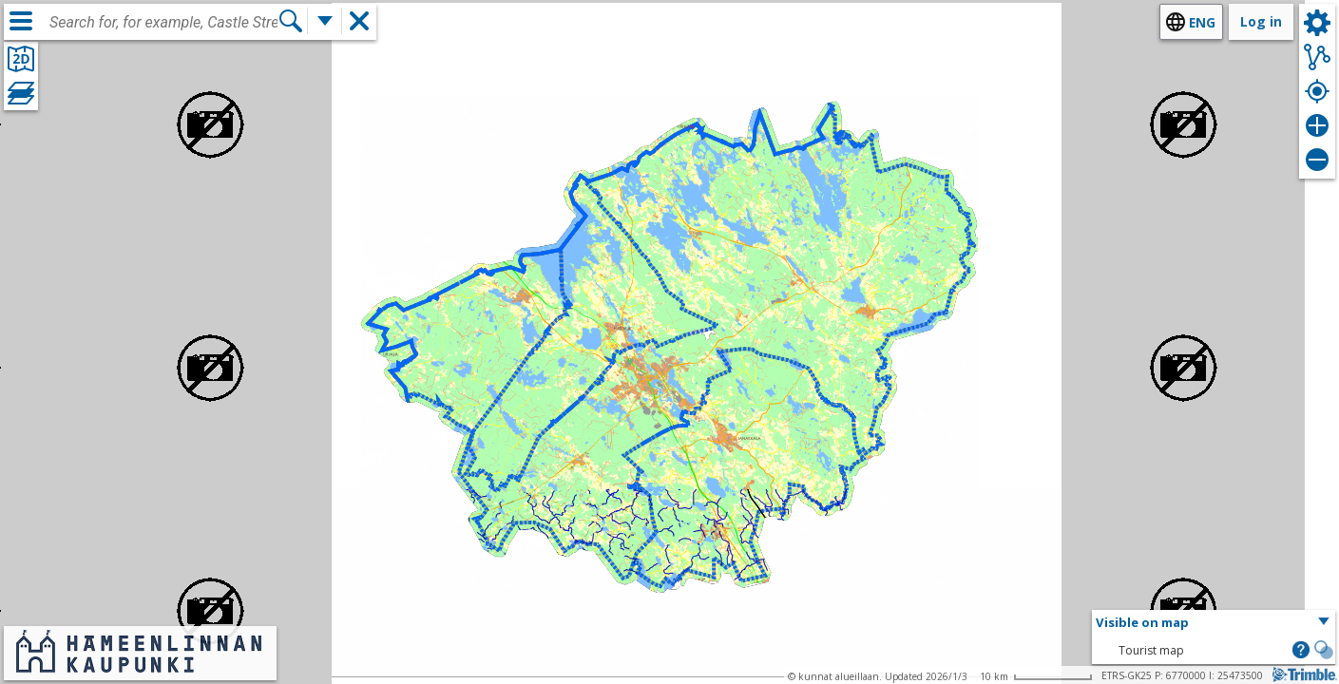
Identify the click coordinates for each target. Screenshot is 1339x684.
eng (1202, 22)
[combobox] (163, 22)
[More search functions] (325, 21)
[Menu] (21, 21)
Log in (1261, 21)
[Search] (291, 21)
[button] (1213, 623)
